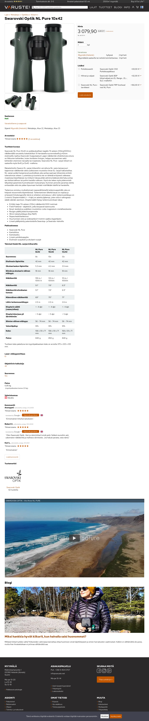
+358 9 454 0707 (62, 670)
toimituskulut (109, 31)
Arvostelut (14, 1)
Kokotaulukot (103, 704)
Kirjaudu (55, 701)
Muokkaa (104, 716)
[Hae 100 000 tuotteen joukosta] (60, 7)
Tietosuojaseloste (58, 707)
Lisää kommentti (12, 457)
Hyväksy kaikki (116, 716)
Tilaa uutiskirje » (105, 679)
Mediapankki (103, 707)
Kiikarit (34, 14)
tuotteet (105, 7)
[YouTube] (109, 671)
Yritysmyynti (56, 688)
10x (6, 376)
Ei (5, 356)
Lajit (93, 7)
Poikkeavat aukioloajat (14, 689)
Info (127, 7)
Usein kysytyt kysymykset (61, 686)
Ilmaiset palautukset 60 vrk (78, 1)
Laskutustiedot (57, 691)
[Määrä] (82, 44)
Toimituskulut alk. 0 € (45, 1)
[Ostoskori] (137, 7)
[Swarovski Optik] (13, 481)
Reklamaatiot (11, 704)
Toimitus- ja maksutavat (14, 709)
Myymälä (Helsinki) (86, 55)
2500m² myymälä (110, 1)
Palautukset (10, 701)
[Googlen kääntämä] (13, 415)
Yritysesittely (103, 709)
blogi (118, 7)
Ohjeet (8, 707)
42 (6, 366)
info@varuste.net (58, 673)
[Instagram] (104, 671)
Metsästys (16, 14)
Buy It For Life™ (137, 1)
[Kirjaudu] (133, 7)
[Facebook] (99, 671)
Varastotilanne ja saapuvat (15, 123)
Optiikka (26, 14)
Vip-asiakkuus (57, 704)
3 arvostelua (34, 139)
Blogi (100, 701)
